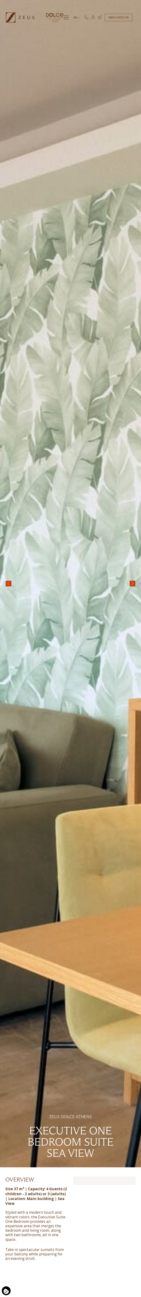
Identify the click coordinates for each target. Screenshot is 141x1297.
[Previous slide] (8, 583)
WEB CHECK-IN (119, 18)
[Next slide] (132, 583)
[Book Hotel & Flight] (100, 18)
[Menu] (66, 18)
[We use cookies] (6, 1290)
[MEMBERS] (93, 18)
